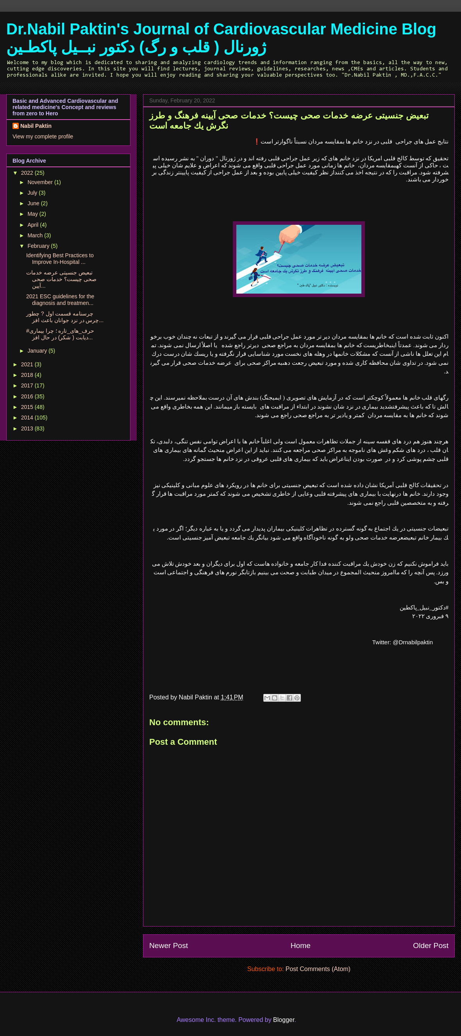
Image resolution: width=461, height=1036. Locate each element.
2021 (28, 364)
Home (301, 945)
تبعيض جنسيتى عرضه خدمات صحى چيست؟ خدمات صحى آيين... (61, 279)
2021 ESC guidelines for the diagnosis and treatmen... (60, 299)
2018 (28, 375)
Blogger (283, 1019)
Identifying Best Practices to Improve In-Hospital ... (60, 258)
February (39, 246)
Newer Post (168, 945)
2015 (28, 407)
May (33, 214)
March (35, 235)
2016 (28, 396)
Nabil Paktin (36, 126)
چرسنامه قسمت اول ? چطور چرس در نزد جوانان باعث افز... (65, 316)
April (33, 225)
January (37, 351)
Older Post (430, 945)
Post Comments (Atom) (318, 969)
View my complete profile (43, 136)
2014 (28, 417)
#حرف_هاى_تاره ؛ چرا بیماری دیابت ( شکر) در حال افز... (60, 334)
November (40, 182)
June (34, 203)
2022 (28, 173)
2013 (28, 428)
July (33, 193)
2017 (28, 385)
